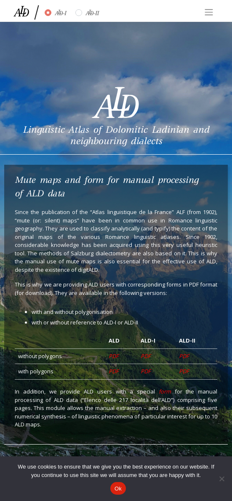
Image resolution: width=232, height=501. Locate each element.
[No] (221, 478)
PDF (114, 356)
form (165, 391)
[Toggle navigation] (209, 12)
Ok (118, 488)
